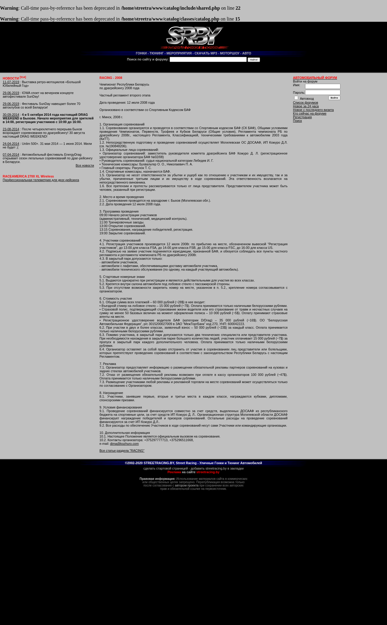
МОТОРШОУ (229, 53)
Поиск (297, 120)
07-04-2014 (11, 154)
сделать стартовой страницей (165, 468)
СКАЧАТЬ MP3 (205, 53)
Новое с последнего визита (313, 110)
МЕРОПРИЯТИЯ (179, 53)
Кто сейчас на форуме (310, 113)
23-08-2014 (11, 129)
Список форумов (305, 102)
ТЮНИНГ (157, 53)
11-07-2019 (11, 82)
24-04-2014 (11, 143)
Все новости (85, 165)
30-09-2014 (11, 114)
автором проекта (187, 485)
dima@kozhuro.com (124, 443)
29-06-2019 (11, 93)
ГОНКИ (141, 53)
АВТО (246, 53)
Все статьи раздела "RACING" (122, 450)
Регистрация (302, 117)
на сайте (193, 472)
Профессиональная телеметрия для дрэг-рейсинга (41, 180)
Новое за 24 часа (306, 106)
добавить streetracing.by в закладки (217, 468)
